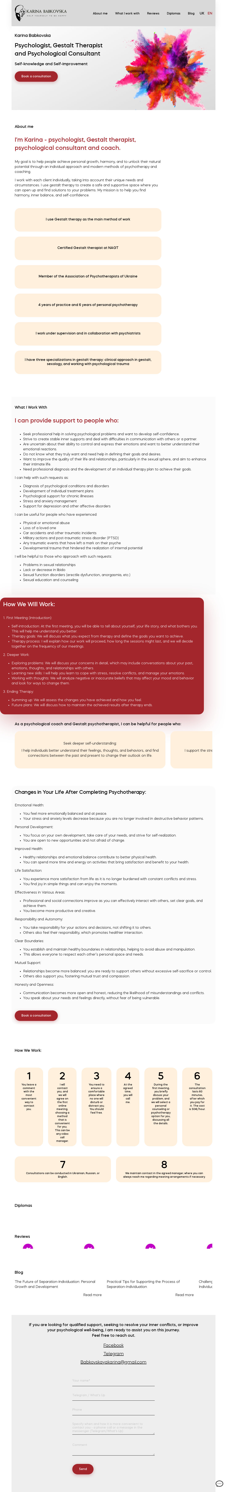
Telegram (113, 1354)
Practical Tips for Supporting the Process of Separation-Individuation (150, 1289)
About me (100, 13)
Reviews (153, 13)
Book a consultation (36, 76)
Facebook (113, 1346)
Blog (191, 13)
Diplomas (173, 13)
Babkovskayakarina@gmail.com (113, 1362)
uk (202, 13)
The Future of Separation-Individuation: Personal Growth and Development (58, 1289)
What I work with (127, 13)
